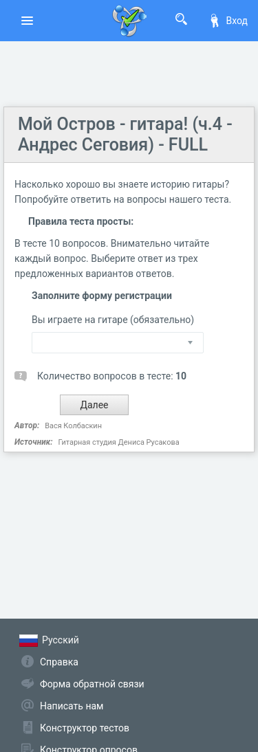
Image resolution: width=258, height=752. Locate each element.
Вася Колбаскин (73, 425)
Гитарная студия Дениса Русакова (118, 442)
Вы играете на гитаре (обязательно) (113, 319)
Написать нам (71, 705)
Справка (59, 661)
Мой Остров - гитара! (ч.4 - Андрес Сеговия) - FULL (125, 134)
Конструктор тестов (84, 727)
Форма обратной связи (92, 683)
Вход (228, 20)
